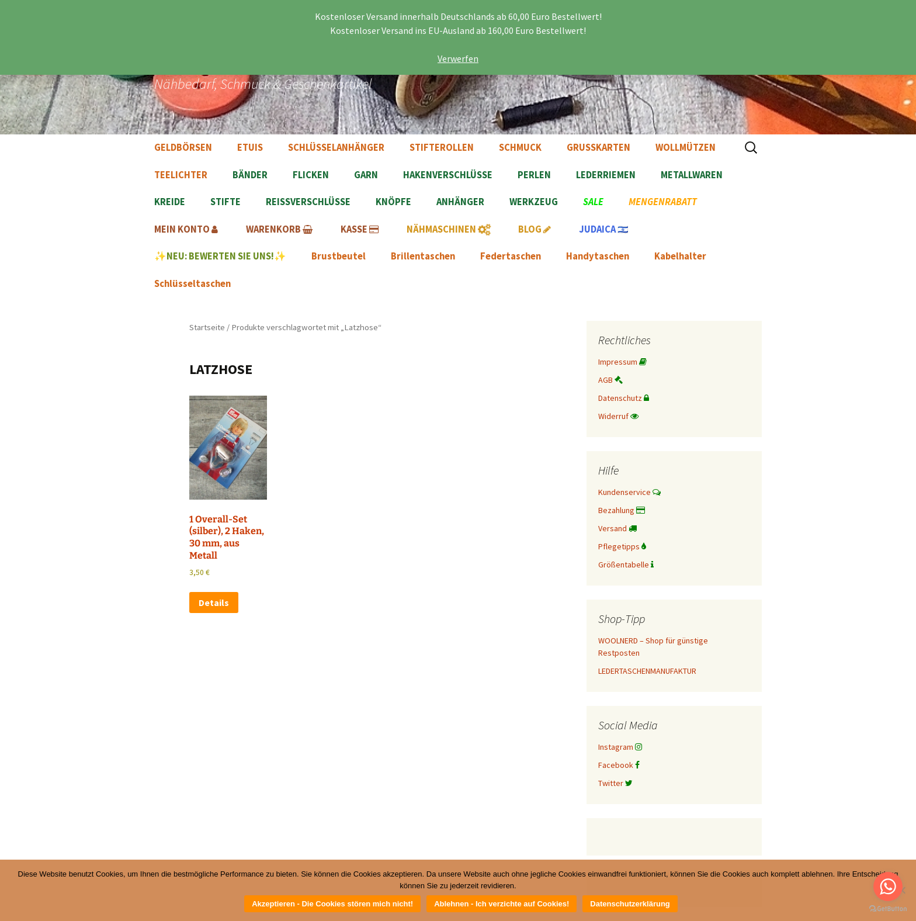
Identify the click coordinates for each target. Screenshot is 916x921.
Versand (617, 528)
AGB (610, 380)
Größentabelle (626, 564)
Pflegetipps (622, 546)
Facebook (619, 765)
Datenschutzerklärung (630, 903)
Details (214, 602)
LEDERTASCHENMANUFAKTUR (647, 671)
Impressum (622, 361)
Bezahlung (621, 510)
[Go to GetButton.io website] (888, 909)
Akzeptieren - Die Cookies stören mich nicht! (332, 903)
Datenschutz (623, 398)
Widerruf (618, 416)
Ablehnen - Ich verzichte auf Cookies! (501, 903)
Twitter (615, 783)
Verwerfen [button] (458, 58)
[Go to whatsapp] (888, 886)
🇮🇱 (604, 229)
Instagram (620, 747)
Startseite (207, 327)
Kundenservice (629, 492)
